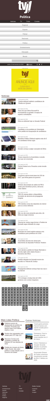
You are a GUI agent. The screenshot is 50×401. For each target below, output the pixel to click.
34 (6, 293)
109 (38, 304)
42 (29, 293)
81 (3, 301)
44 (35, 293)
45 (38, 293)
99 (9, 304)
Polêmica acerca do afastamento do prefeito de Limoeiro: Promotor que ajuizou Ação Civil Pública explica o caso (13, 327)
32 (47, 291)
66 (6, 299)
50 (6, 296)
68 (12, 299)
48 (47, 293)
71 (20, 299)
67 (9, 299)
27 (32, 291)
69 (15, 299)
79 (44, 299)
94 (41, 301)
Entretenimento (25, 47)
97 (3, 304)
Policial (25, 34)
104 (23, 304)
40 (23, 293)
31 (44, 291)
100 (12, 304)
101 (14, 304)
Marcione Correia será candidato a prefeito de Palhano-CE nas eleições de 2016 (14, 341)
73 (26, 299)
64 (47, 296)
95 (44, 301)
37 (15, 293)
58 (29, 296)
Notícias (13, 21)
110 (41, 304)
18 (6, 291)
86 (17, 301)
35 (9, 293)
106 (29, 304)
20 (12, 291)
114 (26, 307)
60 (35, 296)
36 (12, 293)
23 (20, 291)
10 (29, 288)
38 (17, 293)
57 (26, 296)
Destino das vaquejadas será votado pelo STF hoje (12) (14, 334)
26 (29, 291)
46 (41, 293)
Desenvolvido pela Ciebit (48, 400)
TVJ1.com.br (25, 7)
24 (23, 291)
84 (12, 301)
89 (26, 301)
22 (17, 291)
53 (15, 296)
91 (32, 301)
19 (9, 291)
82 (6, 301)
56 (23, 296)
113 (23, 307)
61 (38, 296)
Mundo (25, 56)
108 (35, 304)
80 (47, 299)
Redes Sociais (36, 386)
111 (44, 304)
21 (15, 291)
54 (17, 296)
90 (29, 301)
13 (38, 288)
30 (41, 291)
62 (41, 296)
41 (26, 293)
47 (44, 293)
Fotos (28, 21)
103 (20, 304)
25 (26, 291)
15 (44, 288)
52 (12, 296)
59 (32, 296)
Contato (37, 21)
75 (32, 299)
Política (25, 43)
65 (3, 299)
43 (32, 293)
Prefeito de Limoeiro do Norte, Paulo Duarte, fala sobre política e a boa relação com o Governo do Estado (14, 350)
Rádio (30, 64)
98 (6, 304)
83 (9, 301)
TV (21, 21)
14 (41, 288)
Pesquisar (37, 61)
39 (20, 293)
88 (23, 301)
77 (38, 299)
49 (3, 296)
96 (47, 301)
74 (29, 299)
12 (35, 288)
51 (9, 296)
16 (47, 288)
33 (3, 293)
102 (17, 304)
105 (26, 304)
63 (44, 296)
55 (20, 296)
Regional (25, 25)
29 (38, 291)
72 (23, 299)
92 (35, 301)
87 (20, 301)
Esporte (24, 29)
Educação (25, 52)
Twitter (39, 64)
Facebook (37, 64)
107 (32, 304)
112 (47, 304)
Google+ (42, 64)
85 (15, 301)
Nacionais (25, 38)
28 (35, 291)
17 (3, 291)
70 (17, 299)
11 (32, 288)
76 (35, 299)
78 (41, 299)
